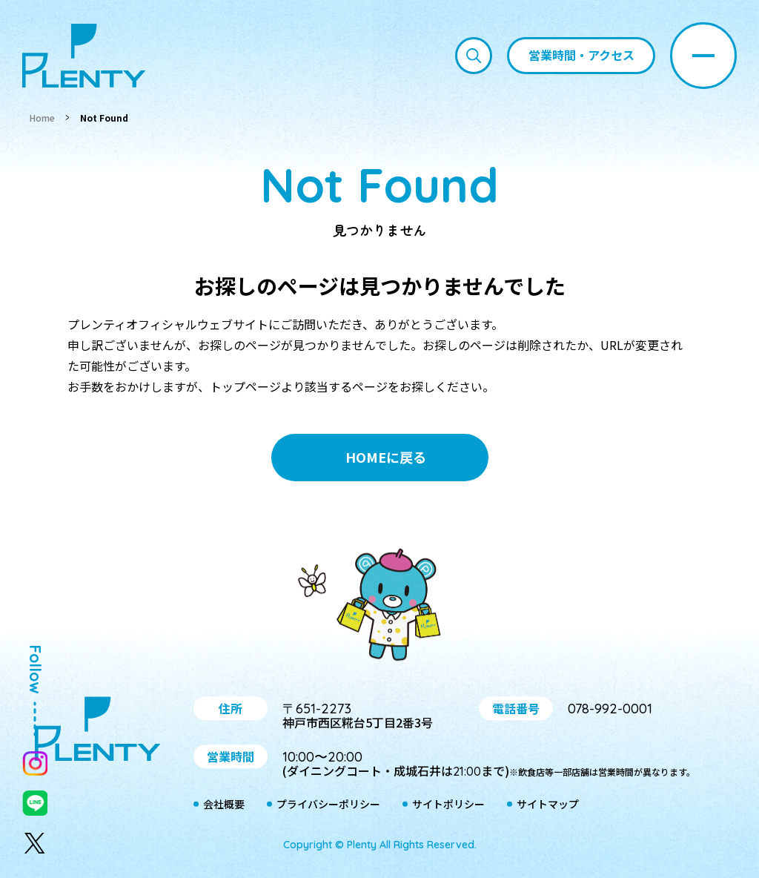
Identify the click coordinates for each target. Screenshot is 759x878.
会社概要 (224, 804)
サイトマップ (548, 804)
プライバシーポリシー (328, 804)
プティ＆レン (379, 607)
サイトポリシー (448, 804)
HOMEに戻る (385, 456)
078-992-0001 (610, 708)
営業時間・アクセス (581, 55)
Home (42, 117)
